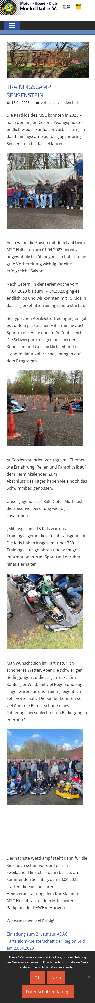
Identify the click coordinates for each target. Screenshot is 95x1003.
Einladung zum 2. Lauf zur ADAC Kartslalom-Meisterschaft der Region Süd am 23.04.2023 (46, 941)
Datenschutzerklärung (47, 991)
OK (37, 978)
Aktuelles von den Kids (60, 102)
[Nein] (88, 976)
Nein (56, 978)
